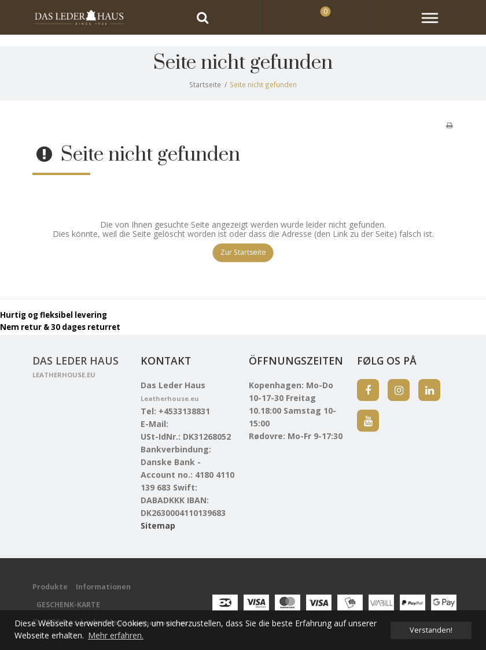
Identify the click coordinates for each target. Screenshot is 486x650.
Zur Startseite (243, 252)
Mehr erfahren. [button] (115, 635)
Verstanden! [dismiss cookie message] (431, 630)
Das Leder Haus (75, 367)
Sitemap (158, 525)
